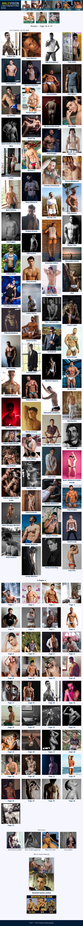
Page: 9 (11, 654)
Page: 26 (31, 752)
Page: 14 (31, 678)
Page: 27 (51, 752)
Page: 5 (11, 629)
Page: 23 (52, 727)
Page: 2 (31, 605)
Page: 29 (11, 776)
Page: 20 (72, 703)
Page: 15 (52, 678)
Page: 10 (31, 654)
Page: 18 (31, 703)
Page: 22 (31, 727)
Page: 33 (11, 801)
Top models (68, 849)
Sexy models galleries (32, 849)
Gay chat (29, 22)
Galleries (47, 9)
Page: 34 (31, 801)
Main (26, 9)
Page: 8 (72, 629)
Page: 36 (72, 801)
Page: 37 (11, 825)
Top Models (57, 9)
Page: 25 (11, 752)
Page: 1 (11, 605)
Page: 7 (51, 629)
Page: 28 (72, 752)
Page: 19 (52, 703)
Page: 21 (11, 727)
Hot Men (68, 9)
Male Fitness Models (47, 923)
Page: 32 (72, 776)
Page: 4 (72, 605)
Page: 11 (52, 654)
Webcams (41, 22)
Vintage (78, 9)
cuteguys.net (54, 22)
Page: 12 (72, 654)
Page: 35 (52, 801)
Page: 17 (11, 703)
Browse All (36, 9)
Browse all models (15, 849)
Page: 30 (31, 776)
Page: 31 (52, 776)
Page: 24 (72, 727)
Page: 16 (72, 678)
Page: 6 (31, 629)
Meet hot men (50, 849)
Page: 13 (11, 678)
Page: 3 (51, 605)
